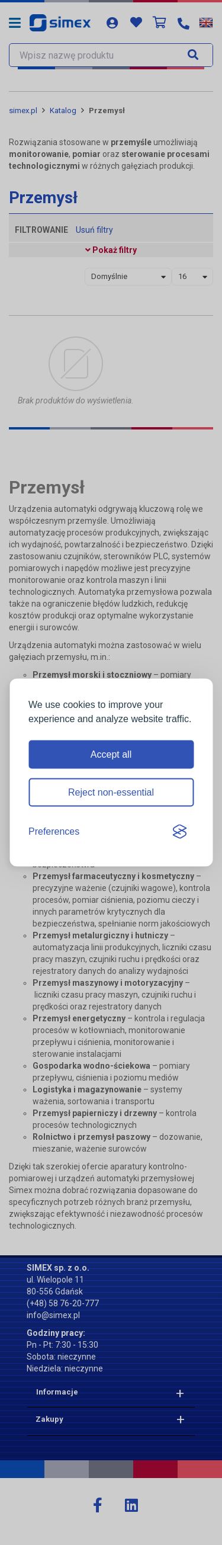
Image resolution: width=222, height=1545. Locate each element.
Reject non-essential (111, 792)
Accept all (111, 754)
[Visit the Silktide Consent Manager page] (179, 832)
